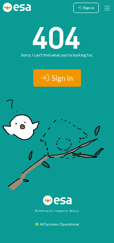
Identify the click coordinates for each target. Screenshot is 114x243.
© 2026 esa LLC (44, 210)
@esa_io (74, 210)
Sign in (57, 77)
